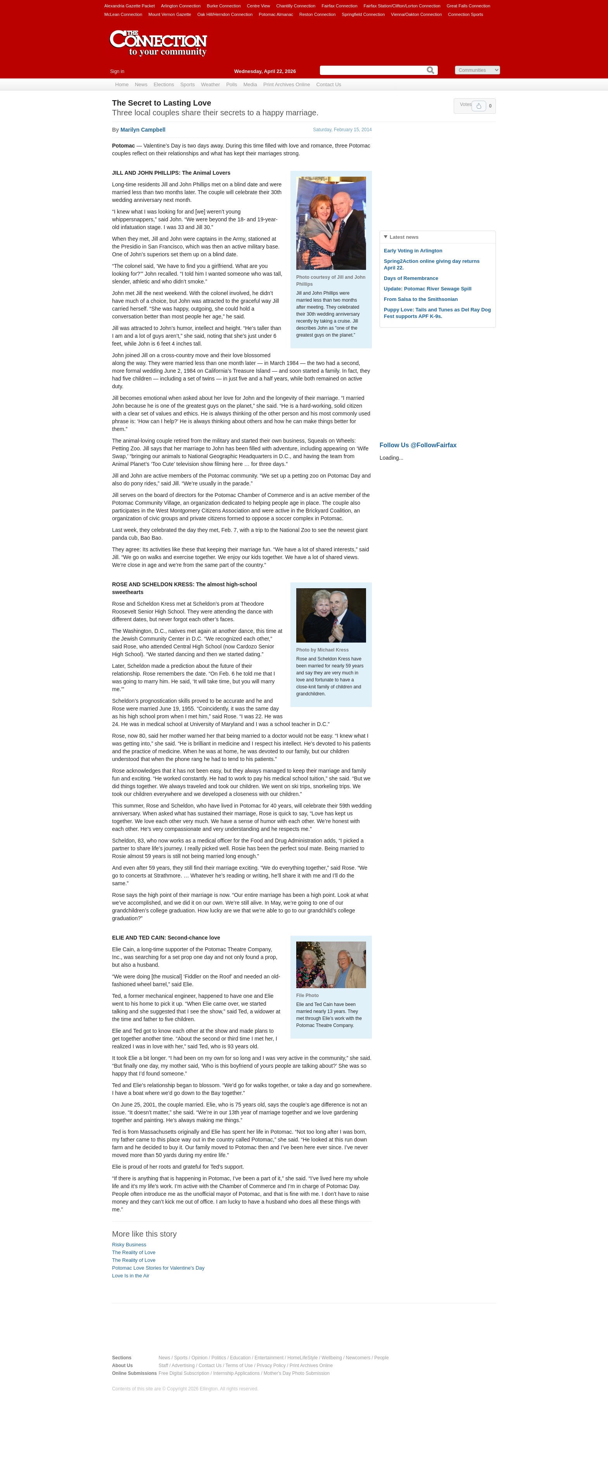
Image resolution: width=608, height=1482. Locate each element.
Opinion (199, 1357)
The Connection (158, 49)
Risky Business (129, 1244)
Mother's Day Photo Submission (297, 1373)
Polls (231, 84)
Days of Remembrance (411, 278)
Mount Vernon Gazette (170, 14)
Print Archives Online (286, 84)
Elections (164, 84)
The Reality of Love (133, 1252)
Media (250, 84)
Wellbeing (331, 1357)
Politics (218, 1357)
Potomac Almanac (276, 14)
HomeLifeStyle (302, 1357)
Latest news (404, 237)
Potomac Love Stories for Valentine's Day (158, 1268)
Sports (187, 84)
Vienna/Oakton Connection (416, 14)
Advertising (183, 1365)
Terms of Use (239, 1365)
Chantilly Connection (296, 5)
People (381, 1357)
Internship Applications (236, 1373)
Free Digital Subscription (184, 1373)
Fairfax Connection (339, 5)
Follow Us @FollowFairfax (418, 445)
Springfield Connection (363, 14)
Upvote (479, 106)
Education (240, 1357)
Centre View (258, 5)
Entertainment (269, 1357)
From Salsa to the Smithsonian (421, 299)
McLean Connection (123, 14)
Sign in (117, 71)
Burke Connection (223, 5)
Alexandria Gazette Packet (129, 5)
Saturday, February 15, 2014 (342, 129)
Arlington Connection (180, 5)
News (141, 84)
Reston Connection (317, 14)
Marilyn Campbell (143, 130)
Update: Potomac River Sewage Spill (428, 289)
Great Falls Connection (469, 5)
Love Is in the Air (130, 1276)
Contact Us (328, 84)
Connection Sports (466, 14)
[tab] (438, 237)
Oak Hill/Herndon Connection (224, 14)
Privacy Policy (271, 1365)
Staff (163, 1365)
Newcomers (358, 1357)
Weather (210, 84)
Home (122, 84)
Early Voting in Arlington (413, 251)
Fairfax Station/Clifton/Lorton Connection (402, 5)
